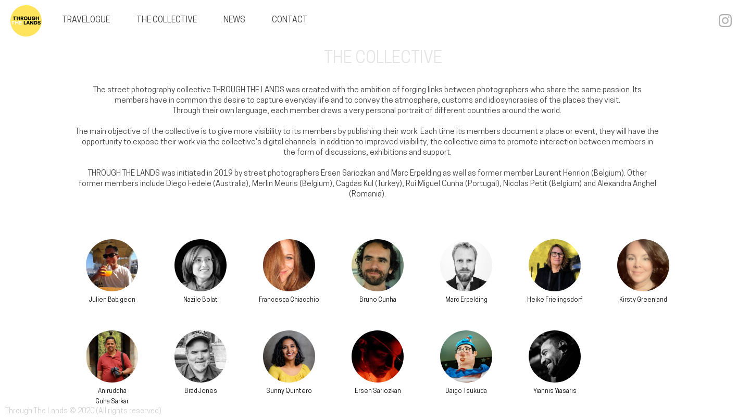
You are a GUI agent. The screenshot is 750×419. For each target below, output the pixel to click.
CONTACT (290, 20)
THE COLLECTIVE (166, 20)
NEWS (234, 20)
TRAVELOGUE (86, 20)
